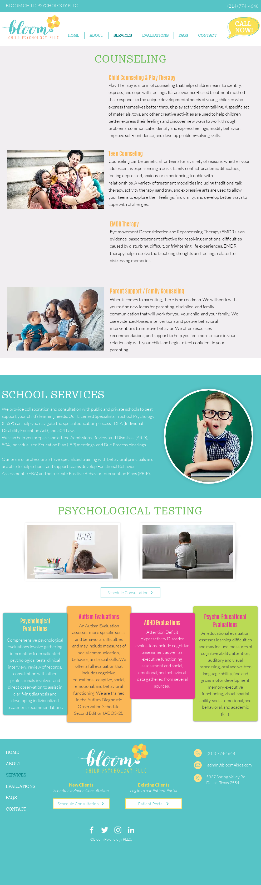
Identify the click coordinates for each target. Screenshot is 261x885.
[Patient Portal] (153, 803)
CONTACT (16, 809)
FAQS (11, 797)
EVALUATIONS (20, 786)
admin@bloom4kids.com (229, 765)
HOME (12, 752)
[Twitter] (104, 830)
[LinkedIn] (131, 830)
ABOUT (13, 763)
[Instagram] (117, 830)
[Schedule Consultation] (130, 592)
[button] (155, 35)
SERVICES (16, 775)
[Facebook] (91, 830)
